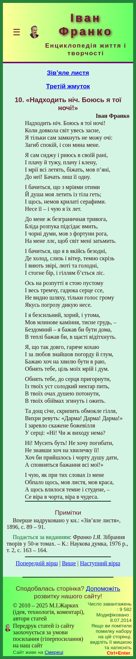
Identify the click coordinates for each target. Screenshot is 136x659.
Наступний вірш (100, 563)
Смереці (54, 652)
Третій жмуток (68, 86)
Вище (69, 563)
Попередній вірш (37, 563)
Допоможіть (103, 588)
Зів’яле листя (68, 72)
